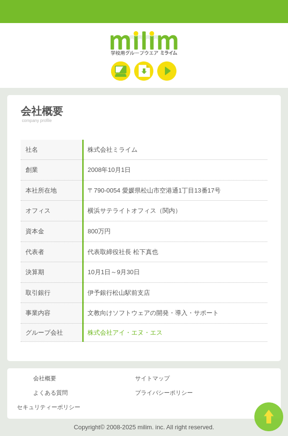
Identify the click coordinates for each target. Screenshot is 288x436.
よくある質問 (50, 393)
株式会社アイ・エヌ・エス (125, 332)
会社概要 (44, 378)
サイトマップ (152, 378)
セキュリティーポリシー (48, 407)
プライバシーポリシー (164, 393)
